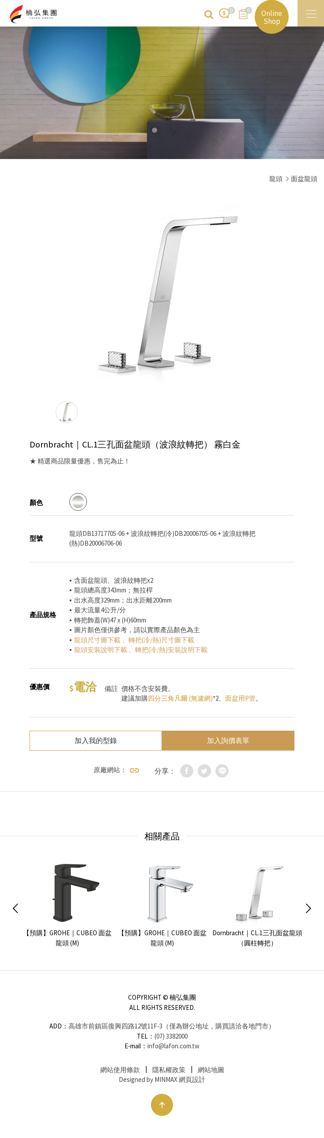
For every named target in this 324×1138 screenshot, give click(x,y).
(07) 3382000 (171, 1036)
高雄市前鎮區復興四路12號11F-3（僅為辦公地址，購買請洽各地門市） (171, 1026)
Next (308, 909)
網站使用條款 (120, 1070)
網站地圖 (211, 1070)
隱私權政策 (168, 1070)
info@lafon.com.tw (173, 1046)
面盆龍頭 (304, 178)
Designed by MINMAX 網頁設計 (162, 1079)
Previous (15, 909)
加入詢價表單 (228, 740)
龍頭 (276, 178)
